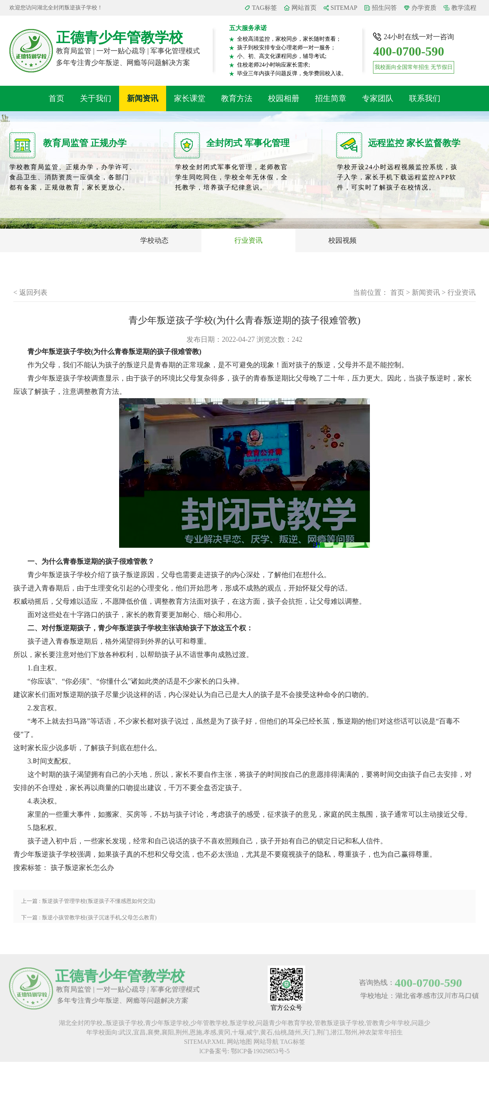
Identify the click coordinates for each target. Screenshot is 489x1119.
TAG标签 (264, 7)
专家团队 (377, 98)
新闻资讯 (142, 98)
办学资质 (423, 7)
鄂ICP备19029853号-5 (260, 1051)
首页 (56, 98)
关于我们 (95, 98)
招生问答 (384, 7)
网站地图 (239, 1041)
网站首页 (304, 7)
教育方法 (236, 98)
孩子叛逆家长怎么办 (82, 868)
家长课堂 (189, 98)
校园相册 (283, 98)
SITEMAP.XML (204, 1041)
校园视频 (342, 240)
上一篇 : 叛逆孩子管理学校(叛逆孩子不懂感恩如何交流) (88, 901)
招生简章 (330, 98)
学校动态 (154, 240)
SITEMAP (344, 7)
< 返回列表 (30, 292)
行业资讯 (248, 240)
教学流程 (463, 7)
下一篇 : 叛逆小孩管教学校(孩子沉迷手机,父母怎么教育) (89, 917)
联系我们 (424, 98)
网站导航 (266, 1041)
